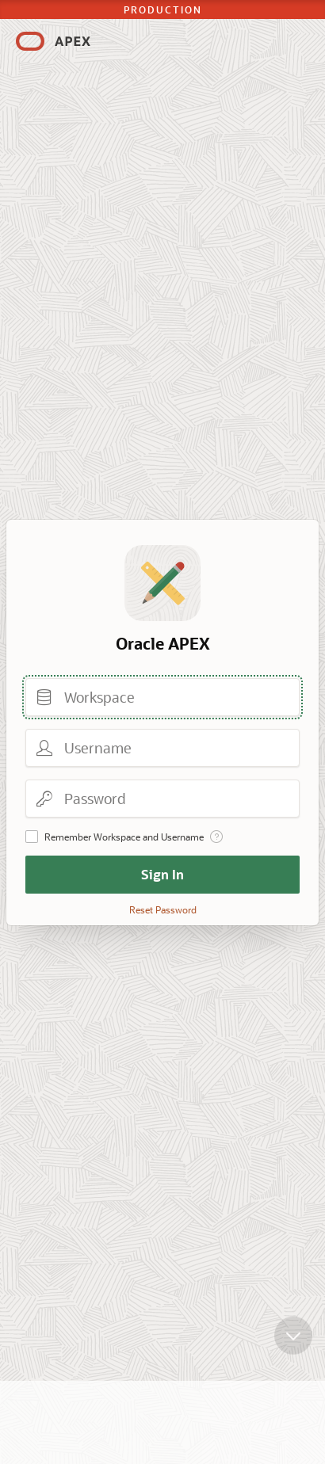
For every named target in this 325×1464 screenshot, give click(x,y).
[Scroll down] (293, 1343)
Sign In (162, 874)
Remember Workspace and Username (124, 836)
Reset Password (163, 909)
